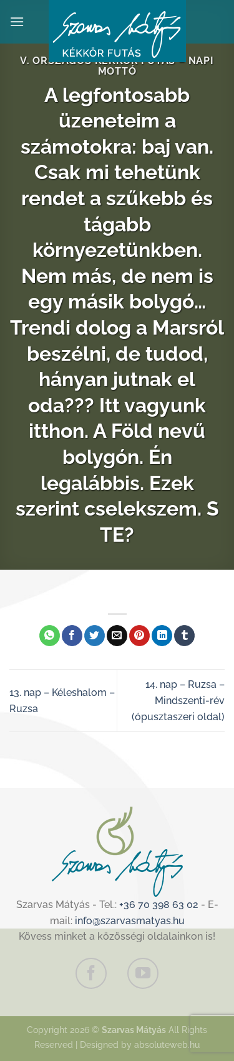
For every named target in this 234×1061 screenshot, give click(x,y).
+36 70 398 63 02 (158, 904)
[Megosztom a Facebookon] (72, 635)
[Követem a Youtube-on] (142, 973)
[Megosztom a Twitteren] (94, 635)
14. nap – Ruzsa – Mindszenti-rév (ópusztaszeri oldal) (178, 700)
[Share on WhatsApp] (49, 635)
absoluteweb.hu (167, 1044)
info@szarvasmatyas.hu (130, 921)
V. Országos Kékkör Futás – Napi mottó (117, 66)
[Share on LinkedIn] (162, 635)
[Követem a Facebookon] (91, 973)
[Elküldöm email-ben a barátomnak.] (117, 635)
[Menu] (16, 21)
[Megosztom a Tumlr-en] (184, 635)
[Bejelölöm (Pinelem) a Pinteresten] (139, 635)
